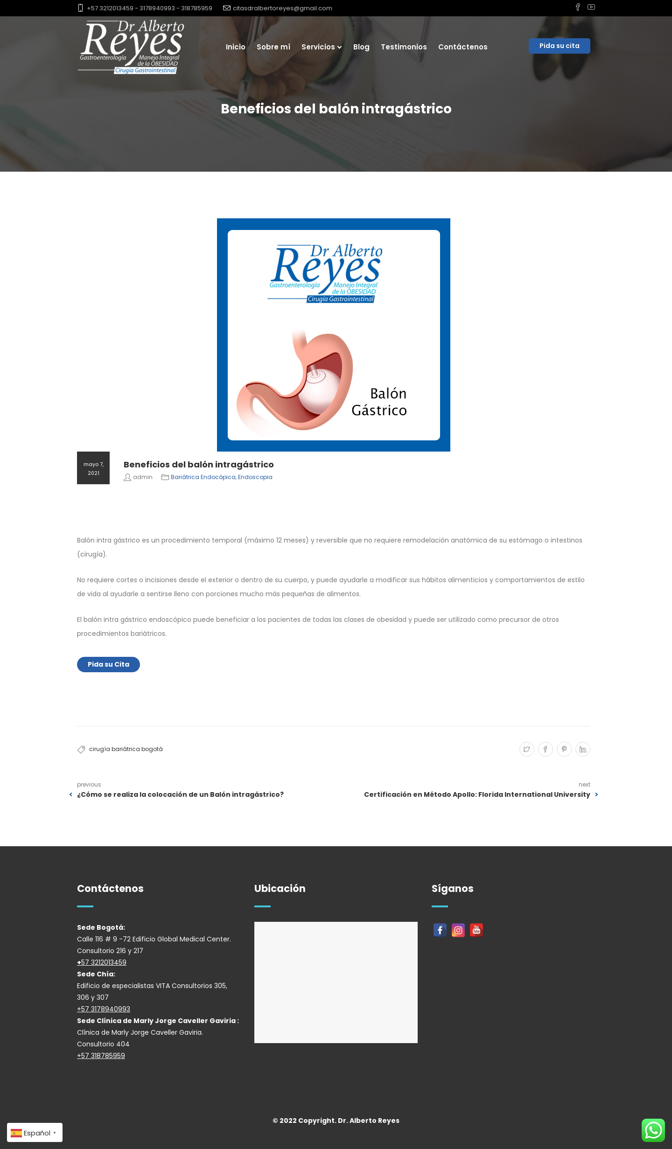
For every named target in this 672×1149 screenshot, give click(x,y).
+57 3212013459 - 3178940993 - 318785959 (149, 8)
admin (143, 477)
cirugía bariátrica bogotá (126, 749)
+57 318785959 (101, 1055)
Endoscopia (255, 477)
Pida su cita (559, 45)
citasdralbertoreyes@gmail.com (282, 8)
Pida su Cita (108, 664)
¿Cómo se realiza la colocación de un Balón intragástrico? (180, 794)
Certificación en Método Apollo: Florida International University (477, 794)
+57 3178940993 (103, 1009)
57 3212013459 (103, 962)
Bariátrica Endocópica (203, 477)
